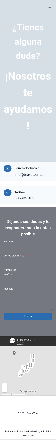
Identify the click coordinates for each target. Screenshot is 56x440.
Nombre (8, 241)
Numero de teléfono (10, 272)
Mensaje (8, 288)
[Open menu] (49, 6)
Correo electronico (15, 255)
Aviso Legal (35, 431)
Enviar (28, 316)
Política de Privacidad (16, 431)
